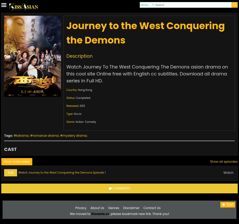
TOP (228, 205)
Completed (83, 98)
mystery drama (75, 135)
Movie (77, 114)
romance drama (45, 135)
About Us (97, 208)
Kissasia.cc (100, 214)
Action (79, 122)
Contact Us (151, 208)
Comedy (90, 122)
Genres (113, 208)
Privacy (81, 208)
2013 (82, 106)
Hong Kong (85, 90)
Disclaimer (131, 208)
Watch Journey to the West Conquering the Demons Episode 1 (62, 172)
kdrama (22, 135)
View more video (17, 161)
